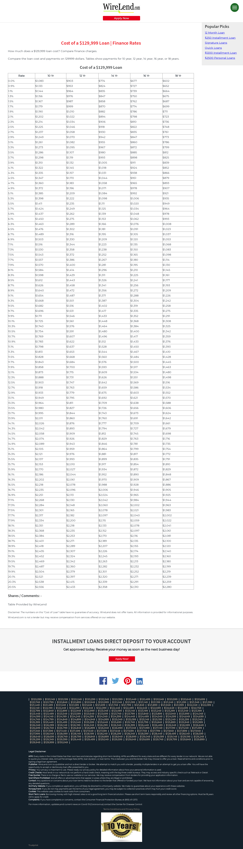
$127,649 (115, 730)
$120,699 (199, 699)
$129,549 (103, 739)
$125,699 (116, 722)
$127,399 (48, 730)
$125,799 (143, 722)
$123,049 (103, 710)
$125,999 (197, 722)
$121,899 (152, 705)
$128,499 (171, 733)
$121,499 (48, 705)
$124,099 (35, 716)
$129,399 (62, 739)
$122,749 (196, 707)
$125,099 (131, 719)
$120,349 (104, 699)
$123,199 (143, 710)
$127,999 (35, 733)
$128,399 (143, 733)
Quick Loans (213, 47)
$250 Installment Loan (220, 37)
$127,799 (155, 730)
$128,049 (48, 733)
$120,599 (172, 699)
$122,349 (88, 707)
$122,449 (115, 707)
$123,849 (143, 713)
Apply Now (121, 18)
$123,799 (130, 713)
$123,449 (35, 713)
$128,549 (184, 733)
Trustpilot (33, 845)
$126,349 (116, 725)
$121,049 (117, 702)
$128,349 (129, 733)
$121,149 (143, 702)
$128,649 (35, 736)
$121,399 (207, 702)
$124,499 (143, 716)
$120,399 (117, 699)
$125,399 (35, 722)
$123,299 (170, 710)
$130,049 (62, 742)
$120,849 (62, 702)
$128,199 (89, 733)
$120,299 (90, 699)
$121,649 (87, 705)
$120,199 (63, 699)
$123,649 (89, 713)
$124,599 (171, 716)
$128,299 (116, 733)
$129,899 (199, 739)
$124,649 (184, 716)
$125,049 (117, 719)
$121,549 (61, 705)
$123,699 (103, 713)
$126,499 (157, 725)
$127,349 (35, 730)
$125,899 (170, 722)
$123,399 (197, 710)
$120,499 (145, 699)
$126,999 (117, 727)
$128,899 (103, 736)
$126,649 (198, 725)
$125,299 (184, 719)
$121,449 (35, 705)
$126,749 (49, 727)
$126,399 (130, 725)
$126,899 (89, 727)
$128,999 (131, 736)
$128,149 (76, 733)
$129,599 (117, 739)
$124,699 (198, 716)
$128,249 (102, 733)
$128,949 (117, 736)
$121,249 (168, 702)
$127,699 (129, 730)
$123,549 (62, 713)
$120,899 (76, 702)
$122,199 (48, 707)
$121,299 (181, 702)
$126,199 (75, 725)
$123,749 (116, 713)
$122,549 (142, 707)
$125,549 (76, 722)
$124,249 (75, 716)
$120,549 (158, 699)
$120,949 (89, 702)
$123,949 (170, 713)
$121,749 (113, 705)
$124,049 (198, 713)
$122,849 (48, 710)
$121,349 (194, 702)
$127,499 (75, 730)
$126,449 (143, 725)
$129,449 (76, 739)
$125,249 (170, 719)
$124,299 (89, 716)
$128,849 (89, 736)
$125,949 (184, 722)
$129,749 (158, 739)
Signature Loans (216, 42)
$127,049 (131, 727)
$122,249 (61, 707)
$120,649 (186, 699)
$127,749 (142, 730)
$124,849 (62, 719)
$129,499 (89, 739)
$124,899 (76, 719)
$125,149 (144, 719)
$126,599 (184, 725)
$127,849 (168, 730)
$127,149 (157, 727)
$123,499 (48, 713)
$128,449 (157, 733)
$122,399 (101, 707)
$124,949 (89, 719)
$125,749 (130, 722)
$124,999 (103, 719)
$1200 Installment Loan (221, 52)
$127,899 (182, 730)
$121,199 (155, 702)
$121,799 (126, 705)
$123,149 (130, 710)
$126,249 (89, 725)
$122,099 (206, 705)
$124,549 (157, 716)
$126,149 (62, 725)
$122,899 (62, 710)
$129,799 (172, 739)
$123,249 (156, 710)
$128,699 (49, 736)
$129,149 (172, 736)
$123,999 (184, 713)
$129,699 (144, 739)
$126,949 (103, 727)
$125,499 (62, 722)
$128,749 (62, 736)
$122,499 (128, 707)
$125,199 (157, 719)
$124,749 (35, 719)
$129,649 (131, 739)
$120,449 (131, 699)
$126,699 (35, 727)
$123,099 (116, 710)
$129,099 (158, 736)
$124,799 (48, 719)
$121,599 (74, 705)
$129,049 (145, 736)
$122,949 (76, 710)
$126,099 (49, 725)
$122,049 (192, 705)
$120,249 (76, 699)
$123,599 (76, 713)
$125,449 (48, 722)
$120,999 (103, 702)
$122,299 (74, 707)
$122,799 (35, 710)
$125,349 (197, 719)
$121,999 (179, 705)
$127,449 (61, 730)
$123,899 (157, 713)
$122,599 (155, 707)
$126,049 (35, 725)
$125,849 (157, 722)
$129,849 (185, 739)
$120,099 (36, 699)
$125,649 (102, 722)
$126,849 (76, 727)
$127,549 (88, 730)
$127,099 (144, 727)
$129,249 (199, 736)
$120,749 (35, 702)
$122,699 (183, 707)
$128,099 (62, 733)
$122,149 (35, 707)
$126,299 (102, 725)
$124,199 (62, 716)
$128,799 (76, 736)
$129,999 (49, 742)
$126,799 (62, 727)
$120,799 (48, 702)
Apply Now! (121, 658)
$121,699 (100, 705)
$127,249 (184, 727)
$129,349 (48, 739)
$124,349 (102, 716)
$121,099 (130, 702)
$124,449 (129, 716)
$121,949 (166, 705)
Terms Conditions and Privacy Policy (121, 809)
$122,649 (169, 707)
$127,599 (102, 730)
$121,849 (139, 705)
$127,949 (195, 730)
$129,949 (35, 742)
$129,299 (35, 739)
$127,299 (197, 727)
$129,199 (185, 736)
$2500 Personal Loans (220, 57)
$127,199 (170, 727)
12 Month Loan (215, 32)
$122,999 (89, 710)
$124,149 (48, 716)
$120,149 (50, 699)
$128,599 (198, 733)
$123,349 (183, 710)
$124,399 (116, 716)
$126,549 (171, 725)
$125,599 (89, 722)
